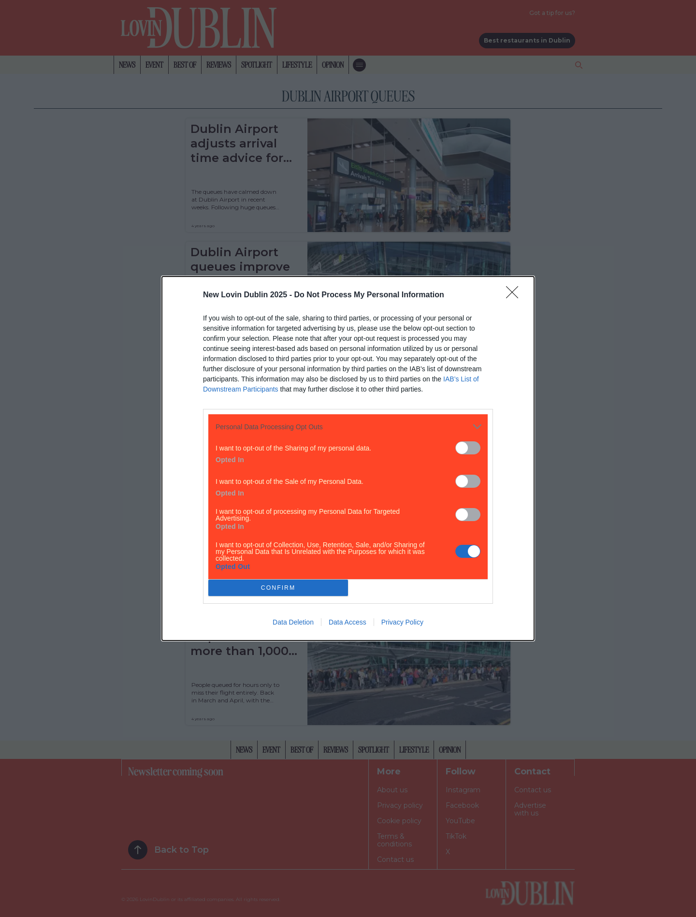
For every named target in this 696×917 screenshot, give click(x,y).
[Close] (515, 295)
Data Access (347, 622)
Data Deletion (293, 622)
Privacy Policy (402, 622)
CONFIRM (278, 588)
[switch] (467, 447)
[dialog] (348, 458)
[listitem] (348, 427)
